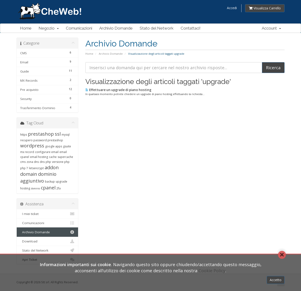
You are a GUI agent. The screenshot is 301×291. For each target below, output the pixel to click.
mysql (66, 135)
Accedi (232, 8)
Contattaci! (191, 28)
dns (42, 162)
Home (26, 28)
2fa (58, 188)
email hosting (39, 157)
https (23, 135)
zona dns (33, 162)
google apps (53, 146)
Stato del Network (157, 28)
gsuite (67, 146)
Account (271, 28)
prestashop (41, 134)
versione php (61, 162)
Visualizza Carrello (265, 8)
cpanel (48, 187)
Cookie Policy (211, 270)
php (48, 162)
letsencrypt (36, 168)
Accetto (275, 280)
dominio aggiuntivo (38, 177)
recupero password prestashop (41, 140)
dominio (35, 188)
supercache (65, 157)
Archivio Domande (116, 28)
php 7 (24, 168)
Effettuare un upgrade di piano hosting (118, 90)
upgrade (61, 182)
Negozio (49, 28)
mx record (27, 152)
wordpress (32, 145)
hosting (25, 188)
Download (47, 241)
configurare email (47, 152)
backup (50, 182)
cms (23, 162)
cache (53, 157)
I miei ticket (47, 214)
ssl (58, 134)
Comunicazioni (79, 28)
